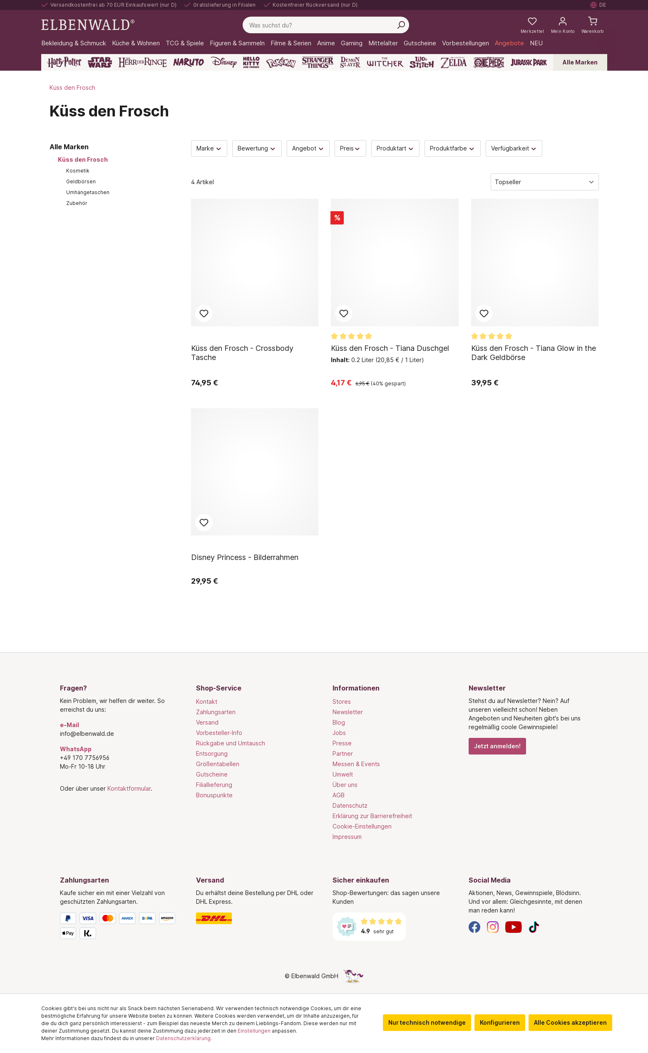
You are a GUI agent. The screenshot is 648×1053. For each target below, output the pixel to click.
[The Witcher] (385, 62)
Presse (342, 743)
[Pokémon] (281, 62)
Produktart (396, 148)
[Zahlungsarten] (120, 927)
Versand (207, 722)
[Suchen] (400, 24)
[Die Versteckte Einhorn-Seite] (353, 975)
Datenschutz (350, 805)
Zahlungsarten (216, 711)
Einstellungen (254, 1031)
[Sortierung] (545, 181)
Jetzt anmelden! (497, 746)
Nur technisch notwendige (427, 1022)
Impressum (347, 836)
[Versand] (256, 918)
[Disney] (224, 62)
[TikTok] (534, 926)
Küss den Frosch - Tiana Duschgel (390, 348)
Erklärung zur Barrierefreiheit (372, 815)
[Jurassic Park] (529, 62)
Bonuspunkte (214, 795)
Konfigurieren (500, 1022)
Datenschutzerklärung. (184, 1038)
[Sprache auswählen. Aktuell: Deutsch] (598, 5)
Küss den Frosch (83, 159)
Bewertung (257, 148)
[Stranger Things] (318, 62)
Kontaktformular (129, 788)
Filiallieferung (214, 784)
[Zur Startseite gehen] (87, 24)
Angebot (308, 148)
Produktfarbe (452, 148)
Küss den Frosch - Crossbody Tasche (242, 353)
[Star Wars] (100, 62)
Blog (339, 722)
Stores (342, 701)
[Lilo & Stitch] (422, 62)
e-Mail (69, 724)
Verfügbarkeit (514, 148)
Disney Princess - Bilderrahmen (244, 557)
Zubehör (76, 203)
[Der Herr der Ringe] (142, 62)
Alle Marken (580, 62)
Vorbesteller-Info (219, 732)
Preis (350, 148)
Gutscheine (212, 774)
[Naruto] (188, 62)
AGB (339, 795)
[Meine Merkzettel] (532, 25)
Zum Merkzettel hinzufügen (204, 313)
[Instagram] (493, 926)
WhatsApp (76, 748)
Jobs (339, 732)
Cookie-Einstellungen (362, 826)
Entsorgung (212, 753)
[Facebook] (474, 926)
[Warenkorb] (592, 25)
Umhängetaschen (87, 192)
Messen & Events (356, 763)
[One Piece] (488, 62)
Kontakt (206, 701)
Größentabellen (217, 763)
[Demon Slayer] (350, 62)
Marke (209, 148)
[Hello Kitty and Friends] (251, 62)
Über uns (345, 784)
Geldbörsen (81, 181)
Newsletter (348, 711)
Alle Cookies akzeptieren (570, 1022)
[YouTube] (513, 926)
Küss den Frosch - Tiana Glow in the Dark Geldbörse (533, 353)
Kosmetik (77, 171)
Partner (343, 753)
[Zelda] (453, 62)
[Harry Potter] (64, 62)
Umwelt (343, 774)
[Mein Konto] (563, 25)
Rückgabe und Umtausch (230, 743)
